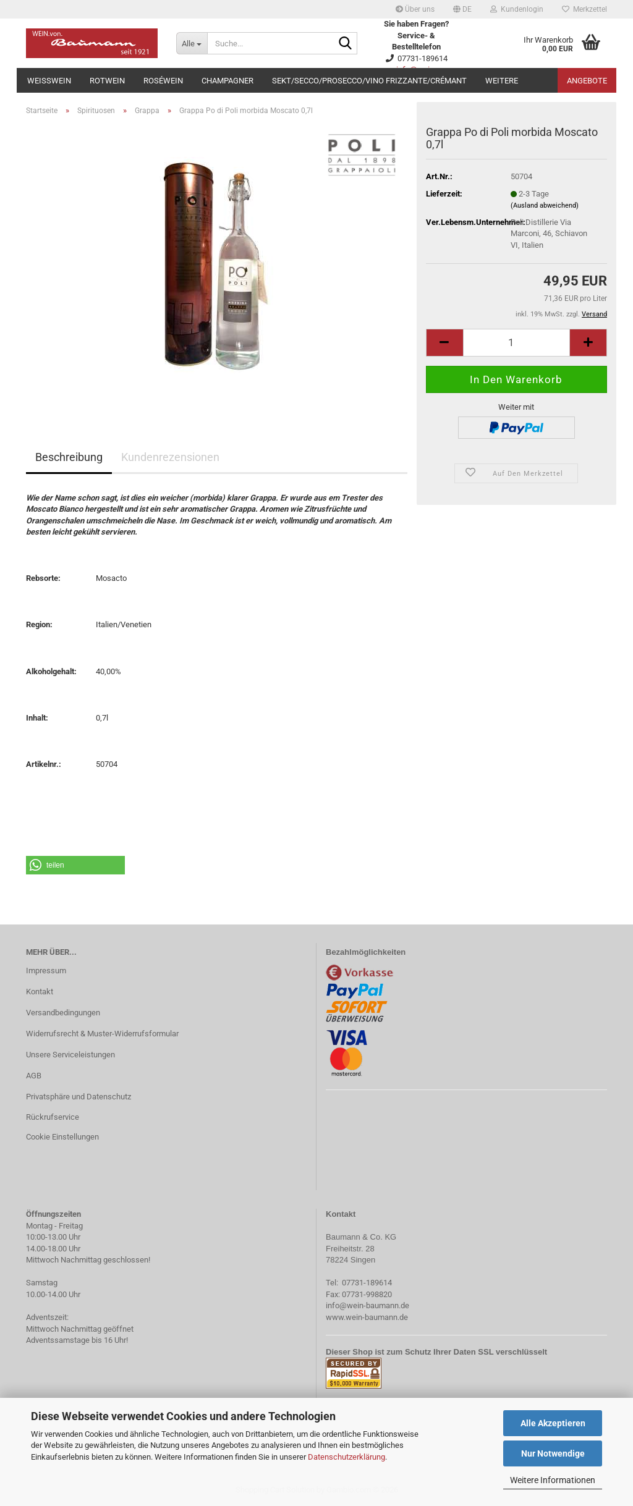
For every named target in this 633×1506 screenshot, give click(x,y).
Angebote (587, 80)
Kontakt (39, 991)
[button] (462, 9)
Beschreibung (69, 457)
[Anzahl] (516, 343)
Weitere (501, 80)
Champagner (227, 80)
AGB (33, 1075)
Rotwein (107, 80)
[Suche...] (191, 43)
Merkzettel (584, 9)
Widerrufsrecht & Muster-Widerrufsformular (102, 1033)
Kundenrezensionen (170, 457)
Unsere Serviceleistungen (70, 1054)
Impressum (46, 970)
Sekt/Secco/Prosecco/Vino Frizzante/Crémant (369, 80)
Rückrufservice (52, 1117)
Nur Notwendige (553, 1453)
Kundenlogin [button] (516, 9)
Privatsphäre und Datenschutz (78, 1096)
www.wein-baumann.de (367, 1317)
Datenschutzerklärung (346, 1457)
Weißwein (49, 80)
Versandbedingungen (63, 1012)
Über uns (415, 9)
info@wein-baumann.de (367, 1305)
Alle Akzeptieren (552, 1423)
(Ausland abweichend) (545, 205)
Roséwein (163, 80)
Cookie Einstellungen (62, 1136)
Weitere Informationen (552, 1480)
